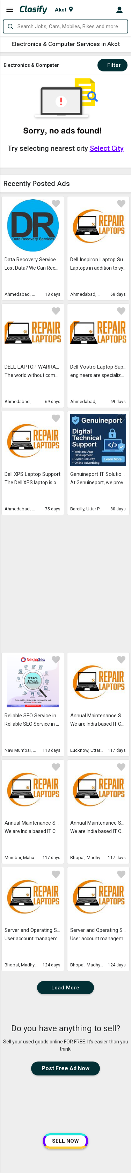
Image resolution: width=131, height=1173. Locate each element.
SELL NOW (65, 1141)
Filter (112, 65)
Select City (107, 148)
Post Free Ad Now (65, 937)
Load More (65, 857)
